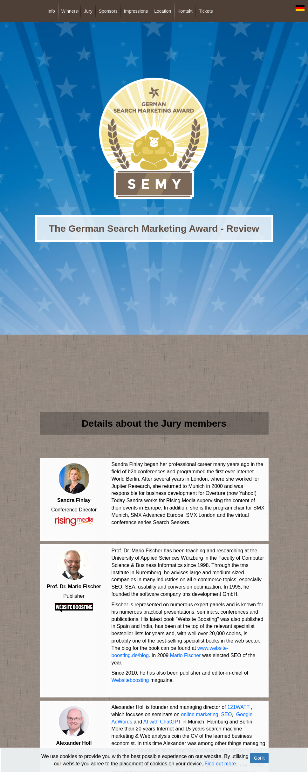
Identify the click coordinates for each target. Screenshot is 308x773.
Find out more (220, 763)
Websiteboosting (130, 679)
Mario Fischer (185, 654)
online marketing (199, 713)
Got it (259, 758)
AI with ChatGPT (162, 720)
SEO (226, 713)
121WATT (238, 705)
